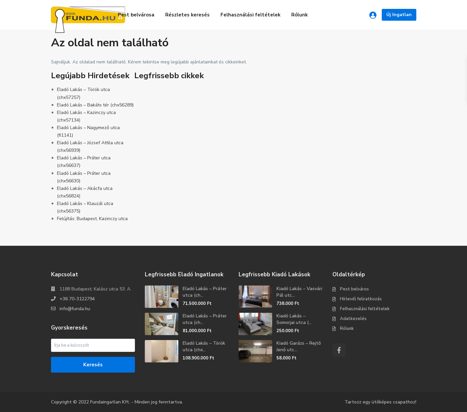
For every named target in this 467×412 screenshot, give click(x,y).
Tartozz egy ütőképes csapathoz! (380, 402)
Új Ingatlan (399, 14)
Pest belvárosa (136, 14)
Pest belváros (354, 289)
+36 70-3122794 (77, 299)
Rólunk (299, 14)
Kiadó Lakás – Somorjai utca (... (294, 319)
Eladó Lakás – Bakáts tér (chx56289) (95, 105)
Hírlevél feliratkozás (361, 299)
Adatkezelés (353, 319)
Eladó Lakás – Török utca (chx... (204, 346)
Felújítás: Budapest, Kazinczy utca (92, 219)
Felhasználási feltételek (250, 14)
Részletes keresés (187, 14)
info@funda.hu (75, 309)
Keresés (93, 364)
